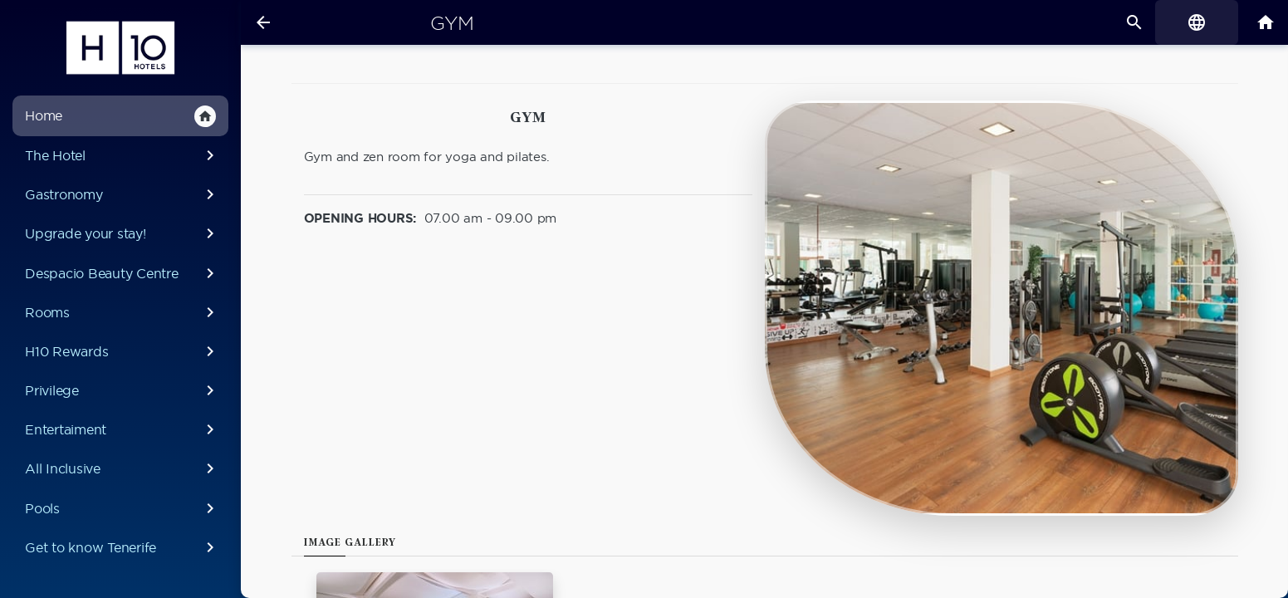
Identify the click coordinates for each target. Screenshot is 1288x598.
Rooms (122, 312)
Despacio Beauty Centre (122, 273)
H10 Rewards (122, 351)
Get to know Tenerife (122, 547)
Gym (451, 23)
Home (120, 116)
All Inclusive (122, 468)
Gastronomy (122, 194)
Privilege (122, 390)
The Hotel (122, 155)
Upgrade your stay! (122, 233)
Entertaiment (122, 429)
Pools (122, 508)
